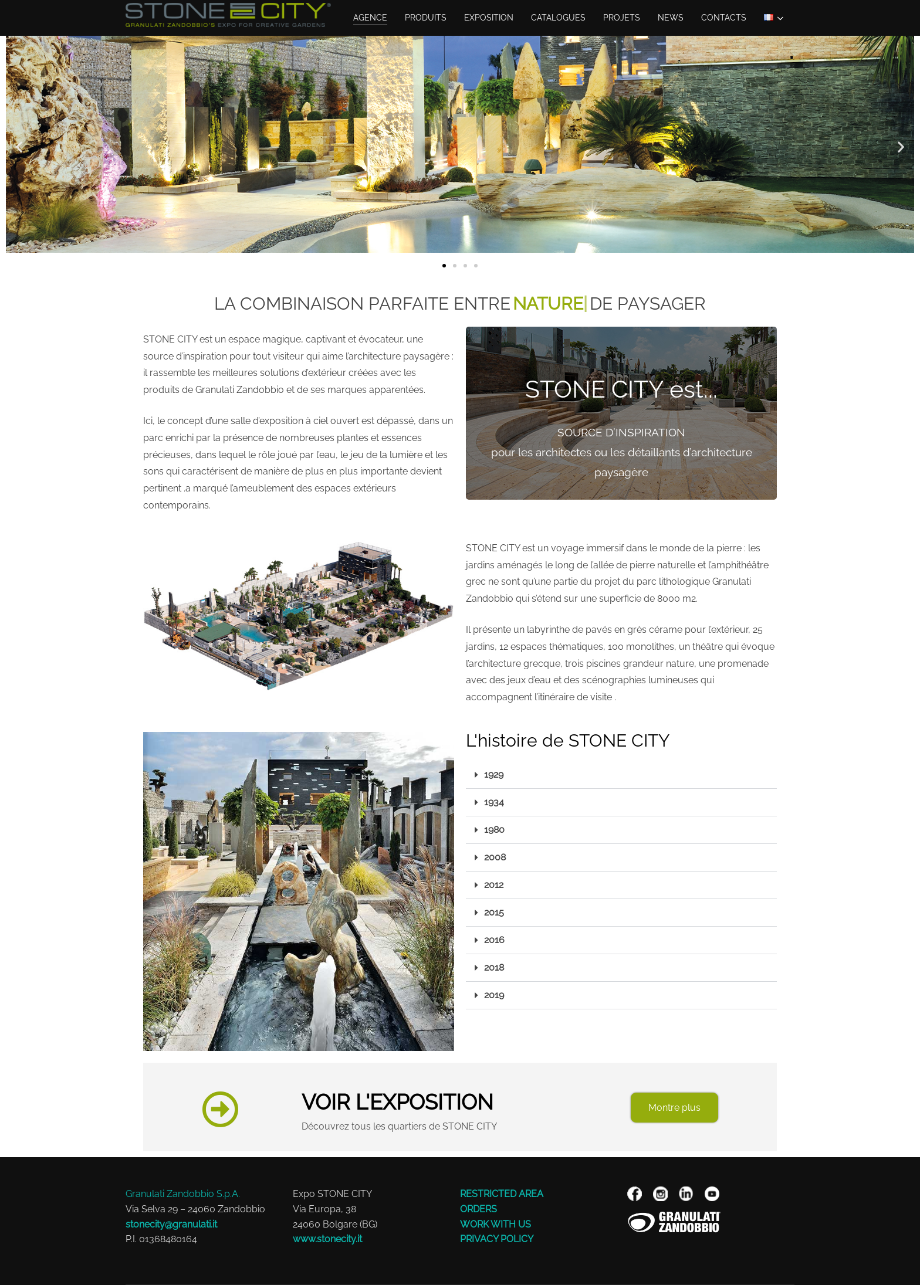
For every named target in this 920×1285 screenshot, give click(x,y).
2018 (494, 967)
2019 (494, 995)
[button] (19, 147)
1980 (494, 829)
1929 (493, 774)
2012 (493, 884)
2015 (494, 912)
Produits (426, 17)
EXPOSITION (488, 17)
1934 (494, 802)
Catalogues (558, 17)
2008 (495, 857)
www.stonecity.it (327, 1239)
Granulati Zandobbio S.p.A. (183, 1193)
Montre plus (674, 1107)
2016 (494, 939)
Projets (621, 17)
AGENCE (370, 17)
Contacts (723, 17)
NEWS (671, 17)
